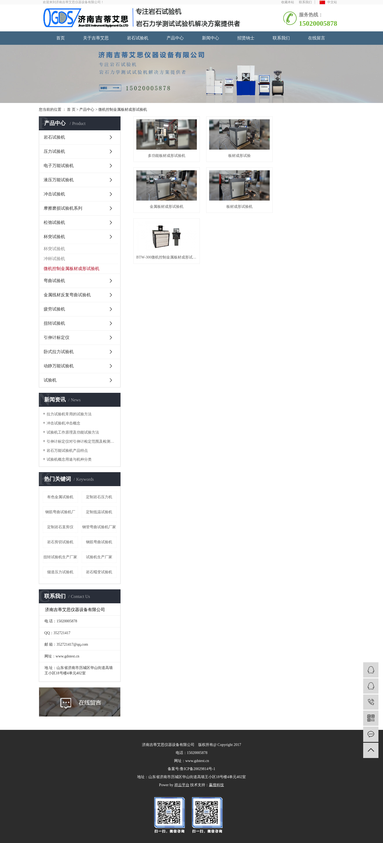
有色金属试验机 (60, 497)
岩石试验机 (137, 38)
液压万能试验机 (59, 180)
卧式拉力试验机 (59, 351)
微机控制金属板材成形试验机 (122, 110)
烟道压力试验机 (60, 572)
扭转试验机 (54, 323)
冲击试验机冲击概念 (63, 423)
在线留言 (316, 38)
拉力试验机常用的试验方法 (69, 414)
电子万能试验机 (59, 165)
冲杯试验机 (54, 258)
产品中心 (175, 38)
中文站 (328, 2)
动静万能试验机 (59, 366)
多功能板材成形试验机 (166, 155)
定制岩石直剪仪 (60, 527)
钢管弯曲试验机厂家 (99, 527)
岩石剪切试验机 (60, 542)
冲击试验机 (54, 194)
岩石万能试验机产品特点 (67, 451)
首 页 (71, 110)
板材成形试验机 (166, 206)
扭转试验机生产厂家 (60, 557)
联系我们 (305, 2)
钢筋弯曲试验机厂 (60, 512)
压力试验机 (54, 151)
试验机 (50, 380)
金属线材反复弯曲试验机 (67, 295)
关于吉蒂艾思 (96, 38)
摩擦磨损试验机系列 (63, 208)
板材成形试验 (238, 155)
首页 (60, 38)
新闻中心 (210, 38)
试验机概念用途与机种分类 (69, 459)
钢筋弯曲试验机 (99, 542)
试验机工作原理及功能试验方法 (73, 432)
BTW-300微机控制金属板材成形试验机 (239, 206)
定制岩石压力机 (99, 497)
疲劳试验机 (54, 309)
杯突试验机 (54, 236)
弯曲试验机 (54, 280)
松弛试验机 (54, 222)
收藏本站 (287, 2)
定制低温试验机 (99, 512)
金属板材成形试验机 (311, 155)
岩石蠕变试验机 (99, 572)
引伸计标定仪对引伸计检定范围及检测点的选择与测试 (82, 441)
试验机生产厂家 (99, 557)
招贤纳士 (245, 38)
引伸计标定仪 (56, 337)
